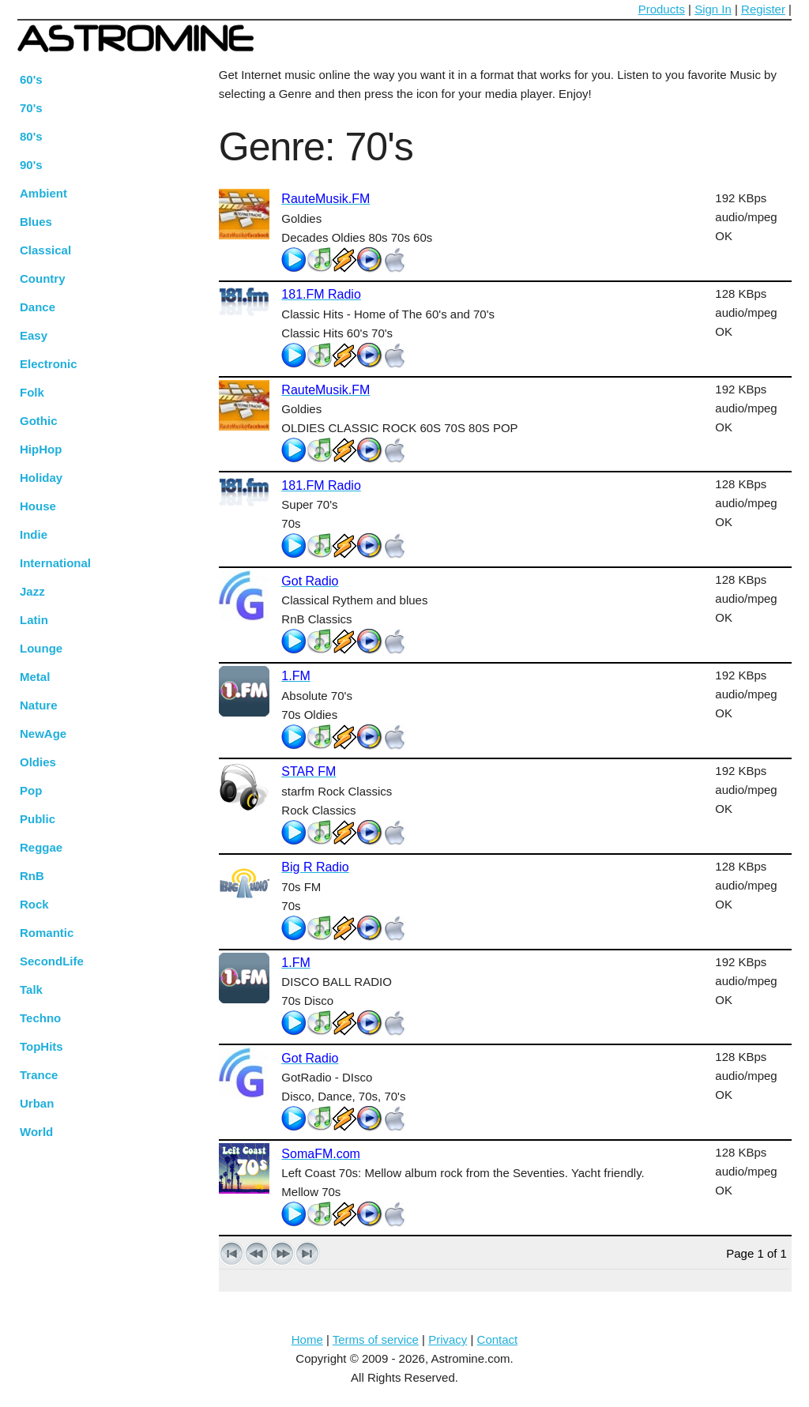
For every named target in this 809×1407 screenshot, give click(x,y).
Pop (31, 790)
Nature (39, 705)
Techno (40, 1018)
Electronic (48, 364)
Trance (39, 1075)
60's (31, 79)
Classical (45, 250)
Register (763, 9)
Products (661, 9)
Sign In (713, 9)
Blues (36, 221)
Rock (34, 904)
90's (31, 164)
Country (43, 278)
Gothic (39, 420)
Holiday (41, 477)
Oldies (38, 762)
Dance (37, 307)
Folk (32, 392)
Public (37, 819)
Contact (497, 1339)
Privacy (447, 1339)
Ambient (43, 193)
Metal (35, 676)
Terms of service (376, 1339)
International (55, 563)
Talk (31, 989)
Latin (34, 619)
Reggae (41, 847)
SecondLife (52, 961)
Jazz (32, 591)
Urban (37, 1103)
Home (307, 1339)
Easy (33, 335)
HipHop (41, 449)
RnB (32, 875)
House (38, 506)
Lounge (41, 648)
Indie (33, 534)
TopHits (41, 1046)
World (36, 1131)
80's (31, 136)
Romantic (46, 932)
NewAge (43, 733)
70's (31, 108)
